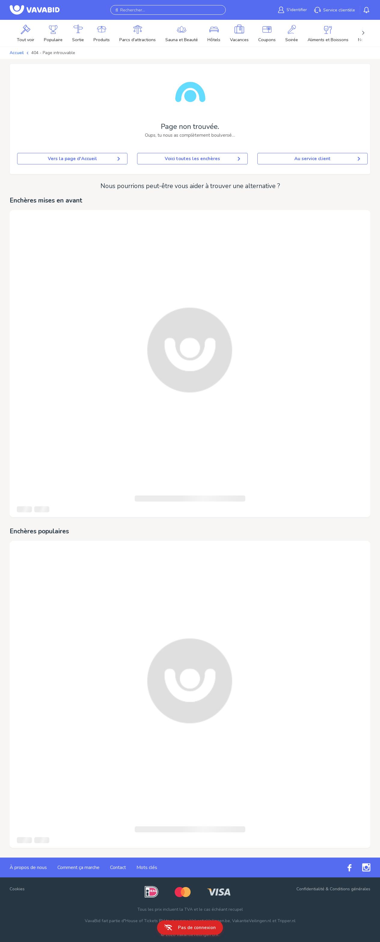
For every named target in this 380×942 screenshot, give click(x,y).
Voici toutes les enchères (202, 159)
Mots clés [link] (146, 867)
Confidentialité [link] (310, 889)
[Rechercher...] (168, 10)
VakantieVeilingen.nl (251, 921)
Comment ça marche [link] (78, 867)
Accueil (17, 53)
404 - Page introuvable (53, 53)
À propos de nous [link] (28, 867)
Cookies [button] (17, 889)
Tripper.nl (286, 921)
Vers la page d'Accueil (84, 159)
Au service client (327, 159)
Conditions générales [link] (350, 889)
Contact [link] (118, 867)
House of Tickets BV (145, 921)
